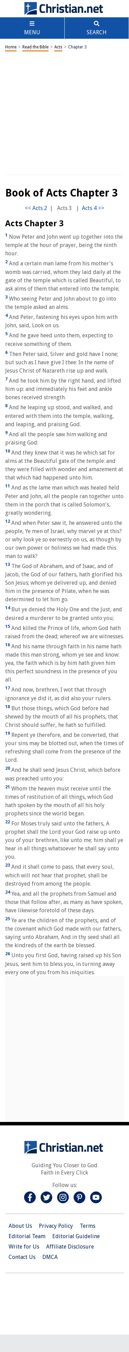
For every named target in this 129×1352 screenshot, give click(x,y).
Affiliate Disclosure (70, 1246)
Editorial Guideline (76, 1236)
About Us (20, 1226)
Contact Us (22, 1257)
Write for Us (24, 1246)
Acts (58, 47)
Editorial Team (27, 1236)
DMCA (50, 1257)
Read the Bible (35, 47)
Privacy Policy (56, 1226)
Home (11, 47)
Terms (87, 1226)
